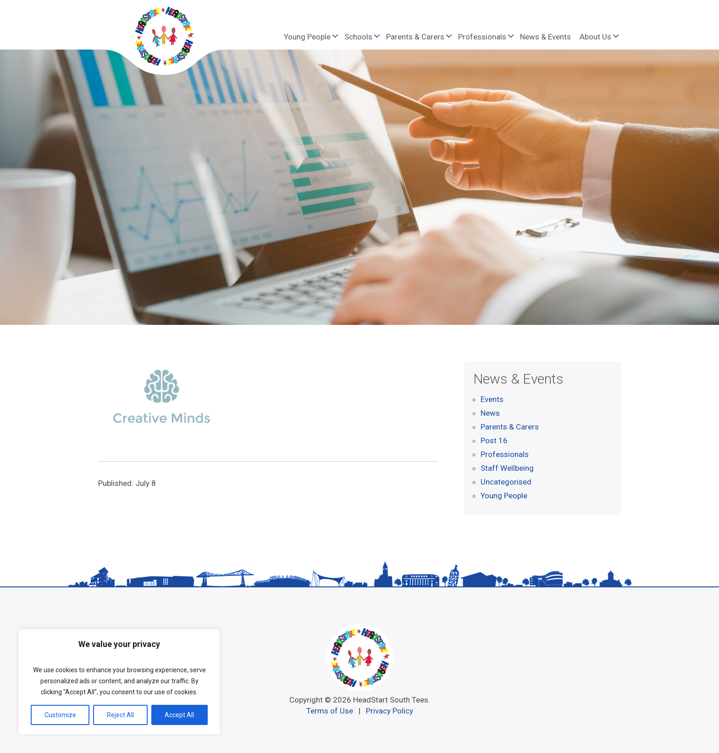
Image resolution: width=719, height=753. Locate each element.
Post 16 (494, 440)
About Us (595, 36)
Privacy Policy (389, 710)
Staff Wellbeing (507, 468)
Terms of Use (329, 710)
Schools (358, 36)
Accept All (179, 715)
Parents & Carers (415, 36)
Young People (307, 36)
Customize (60, 715)
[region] (119, 682)
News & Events (545, 36)
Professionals (482, 36)
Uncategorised (506, 481)
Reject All (120, 715)
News (490, 413)
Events (492, 399)
